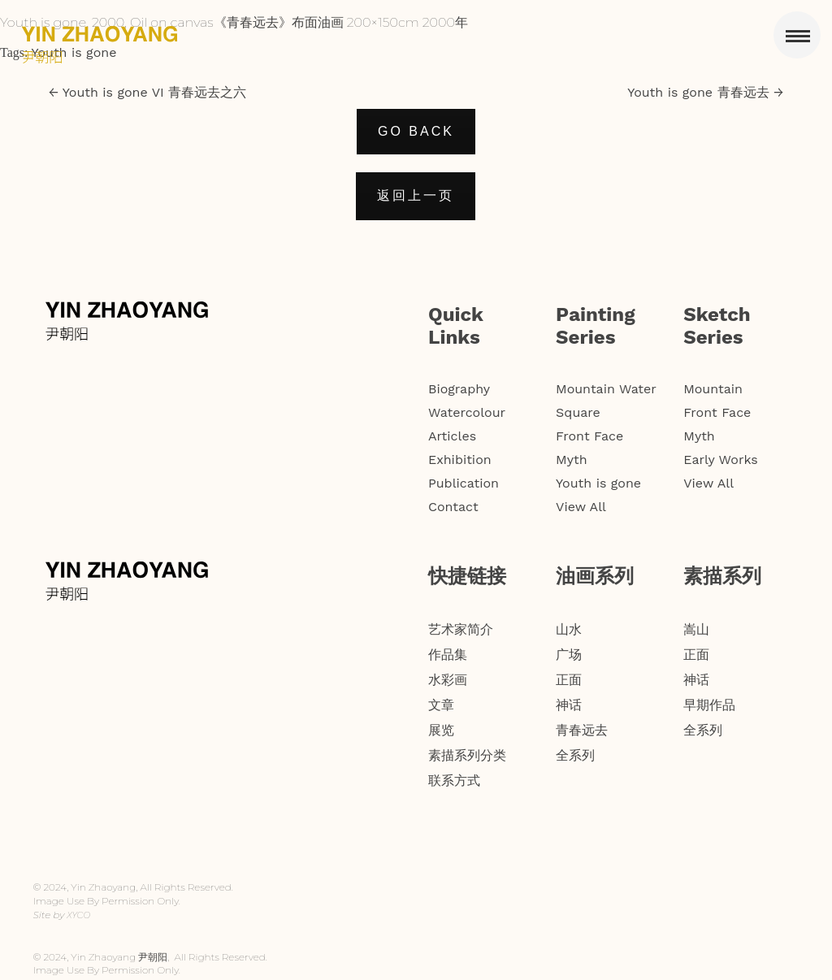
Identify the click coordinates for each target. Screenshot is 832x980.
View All (581, 506)
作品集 (447, 654)
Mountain (713, 389)
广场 (569, 654)
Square (578, 412)
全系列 (575, 755)
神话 (569, 705)
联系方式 (454, 780)
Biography (459, 389)
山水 (569, 629)
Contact (453, 506)
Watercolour (466, 412)
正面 (569, 679)
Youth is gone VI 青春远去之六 (147, 92)
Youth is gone (73, 52)
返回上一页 (415, 195)
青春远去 (582, 730)
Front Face (589, 436)
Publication (463, 483)
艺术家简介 (460, 629)
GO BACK (416, 131)
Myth (571, 459)
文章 (441, 705)
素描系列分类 (467, 755)
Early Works (720, 459)
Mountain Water (606, 389)
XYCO (78, 915)
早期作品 (709, 705)
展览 (441, 730)
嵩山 (696, 629)
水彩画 (447, 679)
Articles (452, 436)
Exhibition (460, 459)
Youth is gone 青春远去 (705, 92)
